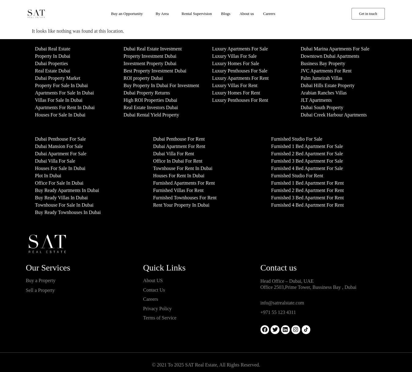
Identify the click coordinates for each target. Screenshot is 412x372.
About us (246, 13)
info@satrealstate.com (282, 302)
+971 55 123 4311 (278, 312)
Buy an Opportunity (127, 13)
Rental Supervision (197, 13)
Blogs (225, 13)
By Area (162, 13)
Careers (269, 13)
